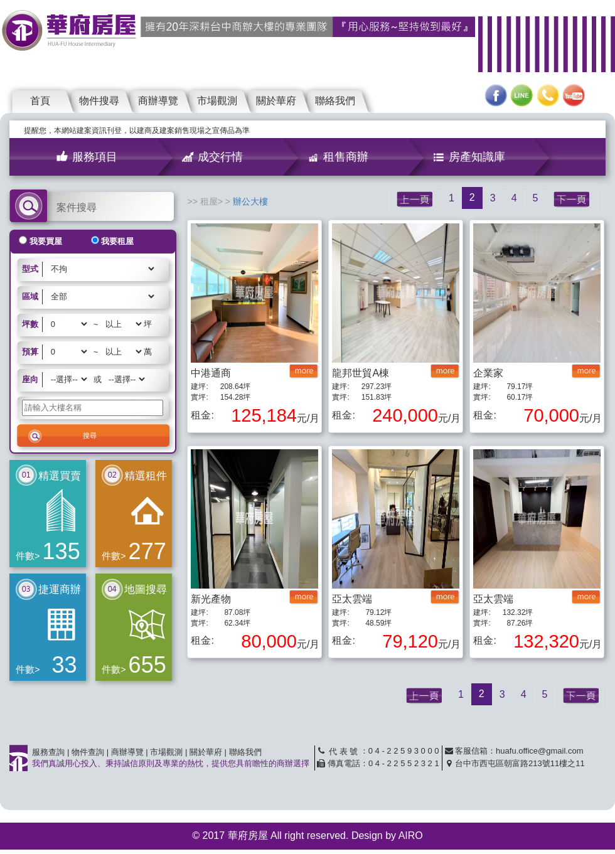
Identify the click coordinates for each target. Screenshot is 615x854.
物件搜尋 (99, 100)
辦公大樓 (250, 201)
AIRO (410, 835)
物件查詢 (88, 752)
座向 (30, 379)
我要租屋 (117, 241)
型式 (30, 269)
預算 (30, 351)
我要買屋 (45, 241)
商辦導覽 (158, 100)
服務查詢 (48, 752)
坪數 (30, 324)
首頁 (40, 100)
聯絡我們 (335, 100)
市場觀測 (217, 100)
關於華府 (276, 100)
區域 (30, 296)
